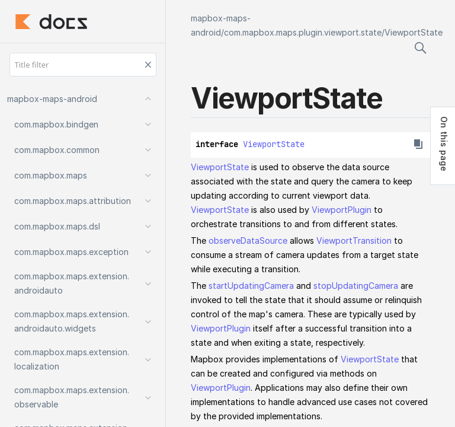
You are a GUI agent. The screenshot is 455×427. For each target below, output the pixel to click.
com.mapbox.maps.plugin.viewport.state (303, 32)
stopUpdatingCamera (355, 286)
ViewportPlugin (341, 210)
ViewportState (413, 32)
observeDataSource (248, 240)
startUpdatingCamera (251, 286)
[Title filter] (82, 65)
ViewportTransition (354, 240)
